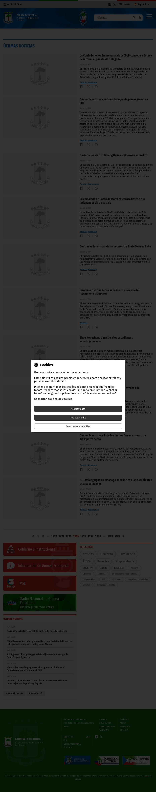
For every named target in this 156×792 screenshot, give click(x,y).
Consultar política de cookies (53, 399)
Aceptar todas (78, 409)
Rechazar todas (78, 417)
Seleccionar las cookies (78, 426)
